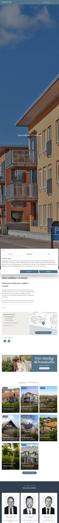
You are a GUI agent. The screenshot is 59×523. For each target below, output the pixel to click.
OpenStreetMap (49, 312)
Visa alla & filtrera (29, 472)
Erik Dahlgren (29, 517)
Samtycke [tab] (10, 253)
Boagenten (23, 302)
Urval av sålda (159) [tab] (33, 382)
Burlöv (13, 293)
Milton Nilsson (48, 517)
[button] (43, 323)
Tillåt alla (48, 271)
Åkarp (17, 293)
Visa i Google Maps (42, 333)
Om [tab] (49, 253)
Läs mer (3, 307)
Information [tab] (29, 253)
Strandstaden (5, 295)
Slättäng (29, 293)
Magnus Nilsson (11, 517)
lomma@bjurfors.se (11, 322)
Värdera (46, 2)
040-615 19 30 (9, 325)
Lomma (10, 293)
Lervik (11, 295)
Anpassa (29, 271)
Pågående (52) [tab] (22, 382)
